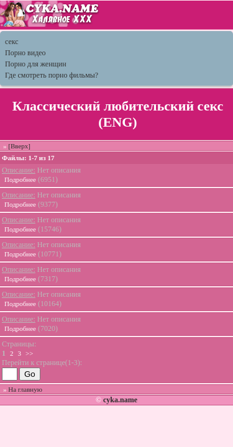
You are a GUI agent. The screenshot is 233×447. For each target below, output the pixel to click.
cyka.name (120, 399)
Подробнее (20, 179)
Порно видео (25, 52)
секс (12, 41)
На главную (25, 389)
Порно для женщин (35, 64)
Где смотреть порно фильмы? (51, 75)
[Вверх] (19, 146)
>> (29, 353)
